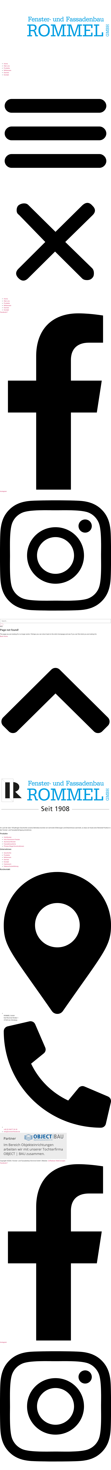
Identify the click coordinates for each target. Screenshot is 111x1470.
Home (6, 64)
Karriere (6, 73)
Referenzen (7, 70)
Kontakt (6, 75)
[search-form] (55, 621)
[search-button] (1, 624)
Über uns (7, 66)
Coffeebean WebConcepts (56, 1161)
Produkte (7, 68)
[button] (55, 187)
